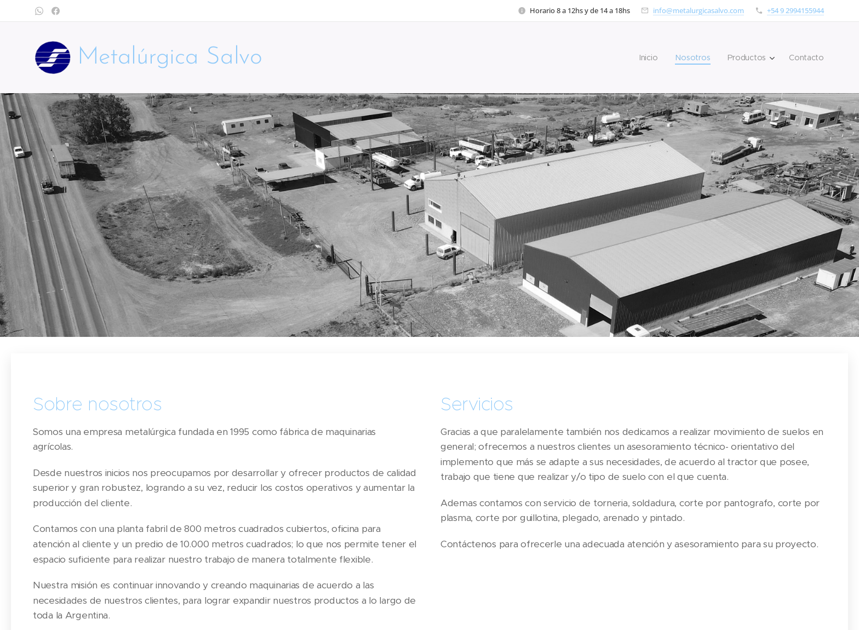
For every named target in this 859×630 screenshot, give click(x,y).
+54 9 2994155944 (795, 10)
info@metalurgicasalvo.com (698, 10)
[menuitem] (653, 57)
